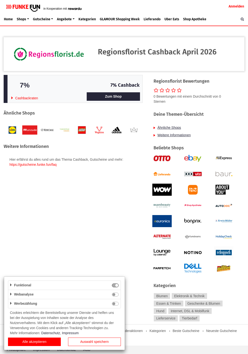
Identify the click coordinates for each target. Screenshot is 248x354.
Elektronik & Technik (189, 296)
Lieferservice (165, 318)
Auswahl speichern (94, 342)
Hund (160, 311)
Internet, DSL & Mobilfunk (190, 311)
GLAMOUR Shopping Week (120, 19)
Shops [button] (21, 19)
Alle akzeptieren (34, 342)
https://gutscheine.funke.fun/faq (33, 164)
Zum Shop (113, 96)
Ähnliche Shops (169, 128)
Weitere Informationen (174, 135)
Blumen (162, 296)
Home (8, 19)
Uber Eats (171, 19)
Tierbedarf (189, 318)
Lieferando (152, 19)
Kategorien (87, 19)
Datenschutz (50, 333)
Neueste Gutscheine (221, 331)
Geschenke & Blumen (203, 303)
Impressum (70, 333)
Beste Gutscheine (186, 331)
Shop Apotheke (194, 19)
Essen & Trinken (168, 303)
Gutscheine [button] (41, 19)
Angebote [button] (64, 19)
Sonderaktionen (131, 331)
